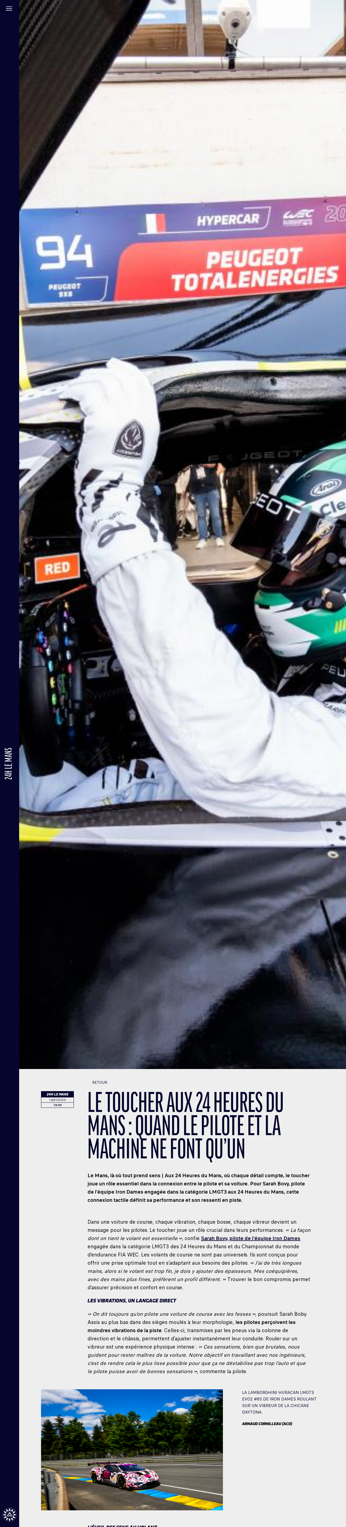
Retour (97, 1082)
